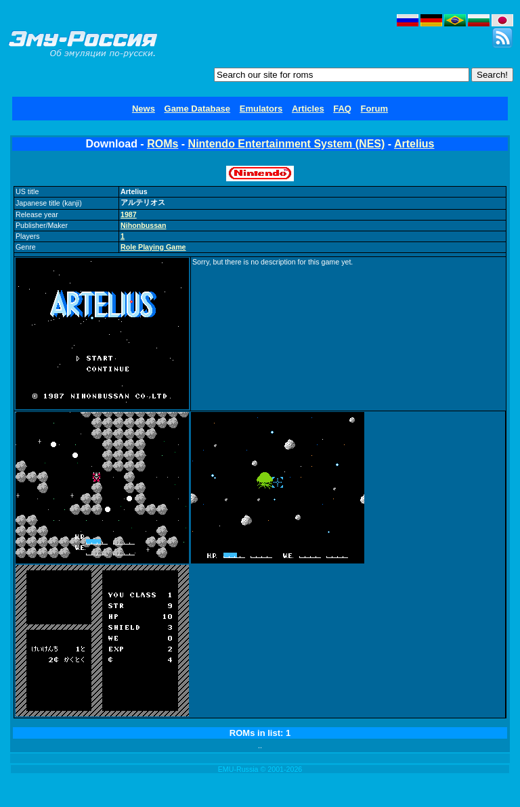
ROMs (162, 143)
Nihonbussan (144, 225)
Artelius (414, 143)
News (143, 108)
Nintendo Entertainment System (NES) (286, 143)
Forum (374, 108)
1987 (129, 214)
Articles (308, 108)
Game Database (198, 108)
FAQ (342, 108)
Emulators (261, 108)
